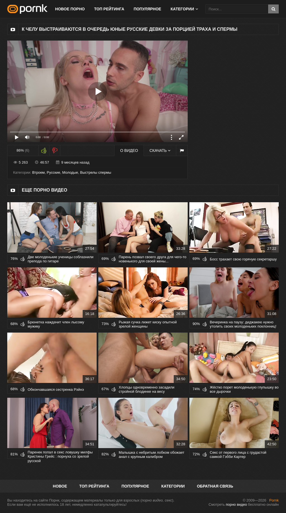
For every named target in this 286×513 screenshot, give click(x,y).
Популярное (147, 9)
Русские (53, 172)
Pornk (274, 500)
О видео (129, 150)
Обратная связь (215, 486)
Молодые (70, 172)
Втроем (38, 172)
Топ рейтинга (109, 9)
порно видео (236, 504)
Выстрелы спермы (95, 172)
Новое (60, 486)
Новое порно (70, 9)
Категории (182, 9)
